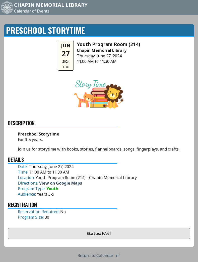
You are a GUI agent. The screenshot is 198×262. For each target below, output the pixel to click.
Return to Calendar (99, 255)
